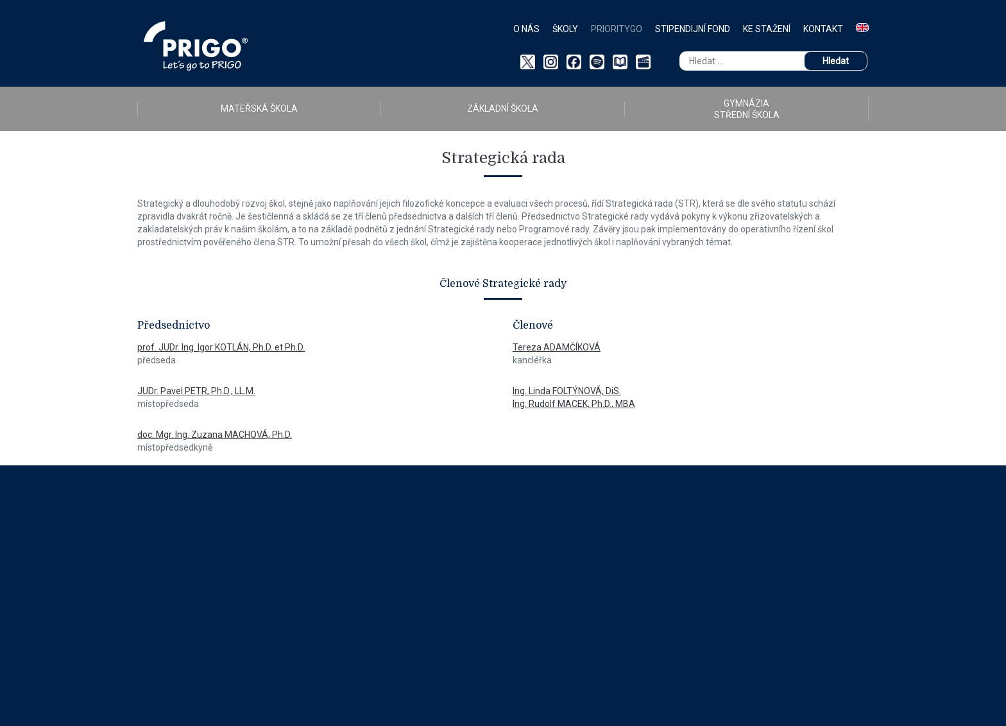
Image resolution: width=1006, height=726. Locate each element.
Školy (565, 29)
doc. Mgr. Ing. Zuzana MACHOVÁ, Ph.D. (214, 434)
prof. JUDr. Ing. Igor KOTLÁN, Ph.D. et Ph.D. (221, 347)
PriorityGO (616, 29)
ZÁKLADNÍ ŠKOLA (502, 108)
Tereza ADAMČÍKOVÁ (557, 347)
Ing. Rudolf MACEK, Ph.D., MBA (574, 404)
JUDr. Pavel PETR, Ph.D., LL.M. (196, 391)
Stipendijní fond (692, 29)
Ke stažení (766, 29)
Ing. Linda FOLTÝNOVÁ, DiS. (567, 391)
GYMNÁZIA (746, 109)
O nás (526, 29)
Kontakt (823, 29)
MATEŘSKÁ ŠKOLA (259, 108)
